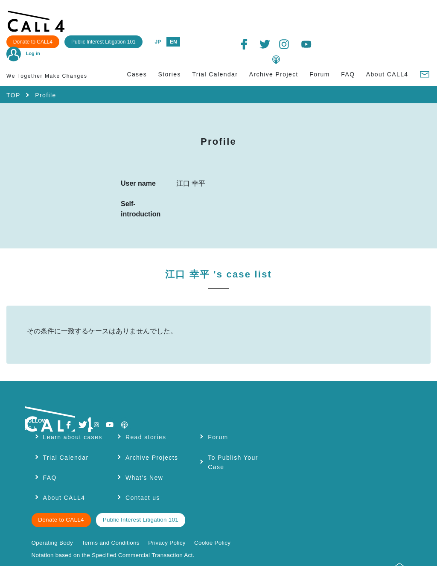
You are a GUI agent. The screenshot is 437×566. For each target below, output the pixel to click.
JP (267, 16)
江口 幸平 (218, 250)
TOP (13, 70)
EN (283, 16)
